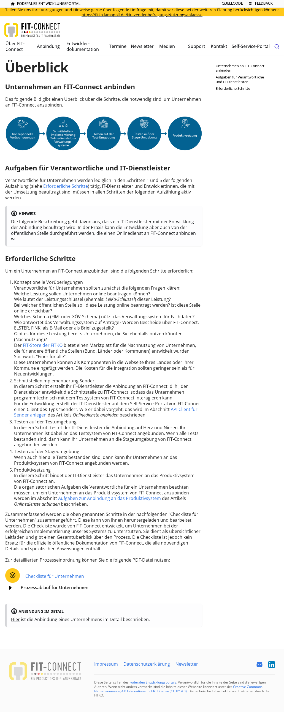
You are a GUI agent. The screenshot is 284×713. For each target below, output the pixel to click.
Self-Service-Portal (251, 46)
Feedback (260, 3)
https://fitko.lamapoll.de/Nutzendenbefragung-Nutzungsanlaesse (142, 14)
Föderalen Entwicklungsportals (152, 682)
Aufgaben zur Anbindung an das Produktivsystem (109, 498)
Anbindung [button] (48, 46)
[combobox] (277, 46)
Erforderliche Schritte (65, 186)
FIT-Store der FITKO (43, 345)
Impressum (106, 664)
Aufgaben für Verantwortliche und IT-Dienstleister (240, 79)
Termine (117, 46)
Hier (15, 619)
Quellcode (232, 3)
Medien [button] (167, 46)
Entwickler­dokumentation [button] (82, 46)
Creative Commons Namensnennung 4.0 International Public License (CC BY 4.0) (178, 688)
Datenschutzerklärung (146, 664)
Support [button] (196, 46)
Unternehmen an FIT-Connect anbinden (240, 68)
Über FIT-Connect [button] (15, 46)
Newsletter (142, 46)
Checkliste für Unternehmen (54, 576)
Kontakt (219, 46)
